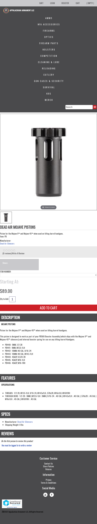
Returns (48, 469)
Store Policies (48, 466)
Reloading (49, 68)
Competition (48, 55)
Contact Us (48, 463)
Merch (49, 99)
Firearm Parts (48, 43)
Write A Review (18, 253)
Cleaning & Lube (49, 62)
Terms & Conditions (48, 482)
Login (52, 3)
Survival (49, 87)
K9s (48, 93)
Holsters (49, 49)
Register (65, 3)
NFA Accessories (49, 24)
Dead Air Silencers (7, 243)
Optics (49, 37)
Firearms (49, 30)
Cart (41, 3)
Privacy (48, 479)
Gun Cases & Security (49, 81)
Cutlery (48, 74)
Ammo (48, 18)
